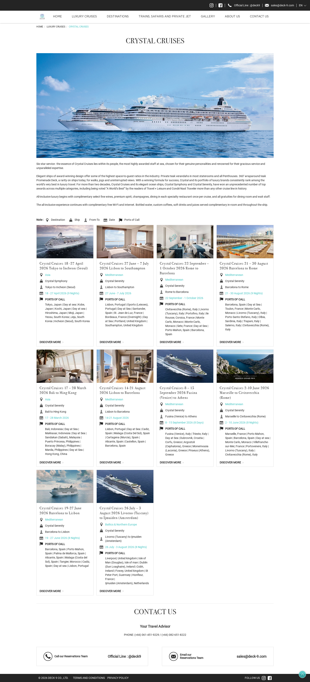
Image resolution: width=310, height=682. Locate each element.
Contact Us (259, 16)
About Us (232, 16)
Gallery (208, 16)
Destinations (118, 16)
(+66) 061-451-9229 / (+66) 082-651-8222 (160, 634)
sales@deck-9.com (252, 656)
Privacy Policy (118, 677)
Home (57, 16)
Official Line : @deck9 (124, 656)
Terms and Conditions (89, 677)
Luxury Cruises (84, 16)
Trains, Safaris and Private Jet (165, 16)
